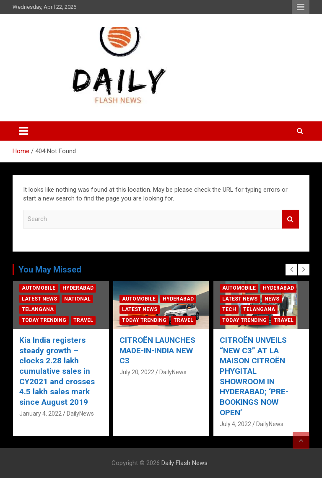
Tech (233, 309)
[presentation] (291, 269)
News (276, 299)
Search (290, 219)
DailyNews (85, 413)
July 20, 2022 (141, 372)
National (82, 299)
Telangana (42, 309)
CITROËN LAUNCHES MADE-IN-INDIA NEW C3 (162, 350)
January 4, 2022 (45, 413)
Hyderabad (82, 288)
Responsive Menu (300, 7)
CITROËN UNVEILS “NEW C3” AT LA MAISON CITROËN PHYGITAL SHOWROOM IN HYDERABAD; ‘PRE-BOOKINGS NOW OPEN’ (258, 376)
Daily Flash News (184, 463)
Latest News (44, 299)
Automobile (43, 288)
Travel (88, 320)
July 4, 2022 (239, 424)
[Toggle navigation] (23, 131)
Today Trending (48, 320)
